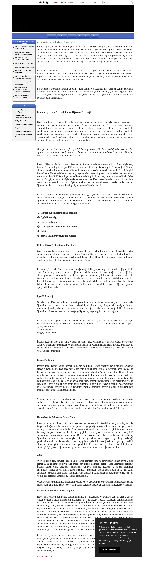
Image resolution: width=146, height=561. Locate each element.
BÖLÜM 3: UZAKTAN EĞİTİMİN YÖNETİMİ (22, 59)
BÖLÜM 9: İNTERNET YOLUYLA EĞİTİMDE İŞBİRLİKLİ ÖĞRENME (22, 90)
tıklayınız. (102, 543)
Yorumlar (40, 556)
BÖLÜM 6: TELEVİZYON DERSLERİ (23, 71)
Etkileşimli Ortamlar (21, 121)
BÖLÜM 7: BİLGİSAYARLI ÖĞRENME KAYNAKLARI (23, 77)
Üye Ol (56, 2)
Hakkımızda (62, 35)
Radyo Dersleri (19, 128)
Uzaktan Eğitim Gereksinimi (23, 131)
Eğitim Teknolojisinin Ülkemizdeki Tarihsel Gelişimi (23, 116)
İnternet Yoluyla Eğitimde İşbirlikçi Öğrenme (22, 111)
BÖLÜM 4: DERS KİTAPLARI (24, 63)
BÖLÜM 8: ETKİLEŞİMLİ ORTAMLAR (23, 83)
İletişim (95, 35)
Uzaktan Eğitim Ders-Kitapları (24, 124)
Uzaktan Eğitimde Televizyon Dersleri (23, 136)
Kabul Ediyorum (109, 550)
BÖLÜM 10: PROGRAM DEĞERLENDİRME (22, 96)
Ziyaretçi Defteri (84, 35)
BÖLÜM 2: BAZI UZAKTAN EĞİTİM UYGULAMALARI (23, 53)
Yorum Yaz (48, 556)
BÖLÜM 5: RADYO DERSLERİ (24, 67)
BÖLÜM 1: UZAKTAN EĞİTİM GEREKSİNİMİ (24, 47)
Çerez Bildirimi (108, 523)
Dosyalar (72, 35)
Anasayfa (52, 35)
